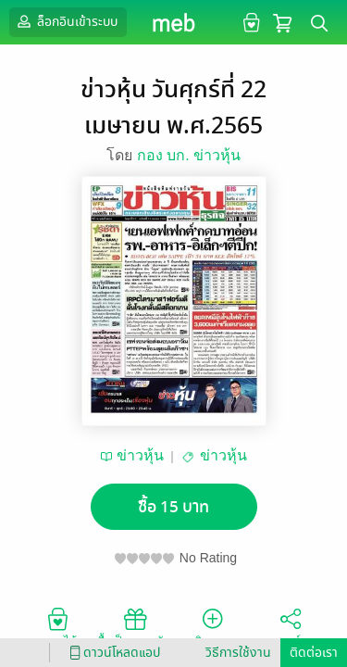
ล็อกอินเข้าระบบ (66, 21)
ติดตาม (212, 626)
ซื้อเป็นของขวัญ (134, 626)
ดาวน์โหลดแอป (112, 652)
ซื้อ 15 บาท (173, 507)
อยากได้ (57, 626)
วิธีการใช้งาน (238, 652)
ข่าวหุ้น (140, 455)
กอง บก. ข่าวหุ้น (189, 155)
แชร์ (290, 626)
